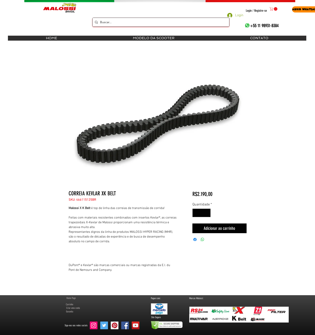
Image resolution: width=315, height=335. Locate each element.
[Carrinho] (70, 304)
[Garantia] (70, 311)
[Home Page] (71, 298)
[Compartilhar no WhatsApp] (202, 239)
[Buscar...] (160, 22)
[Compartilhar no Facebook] (195, 239)
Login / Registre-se (256, 10)
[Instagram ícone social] (93, 325)
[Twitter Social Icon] (104, 325)
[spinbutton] (201, 213)
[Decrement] (196, 213)
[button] (274, 9)
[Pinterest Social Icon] (114, 325)
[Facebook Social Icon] (125, 325)
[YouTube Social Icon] (135, 325)
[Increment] (207, 213)
